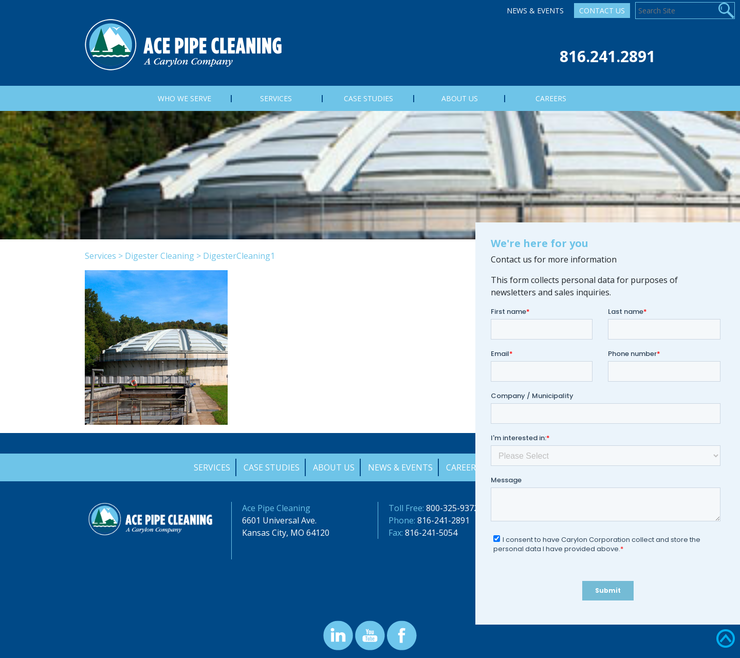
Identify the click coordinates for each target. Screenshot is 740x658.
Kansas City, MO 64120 (285, 532)
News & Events (535, 10)
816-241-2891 (443, 520)
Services (100, 255)
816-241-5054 (431, 532)
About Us (334, 467)
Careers (463, 467)
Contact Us (602, 10)
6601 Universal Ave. (279, 520)
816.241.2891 (607, 56)
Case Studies (272, 467)
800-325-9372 (452, 508)
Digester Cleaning (159, 255)
